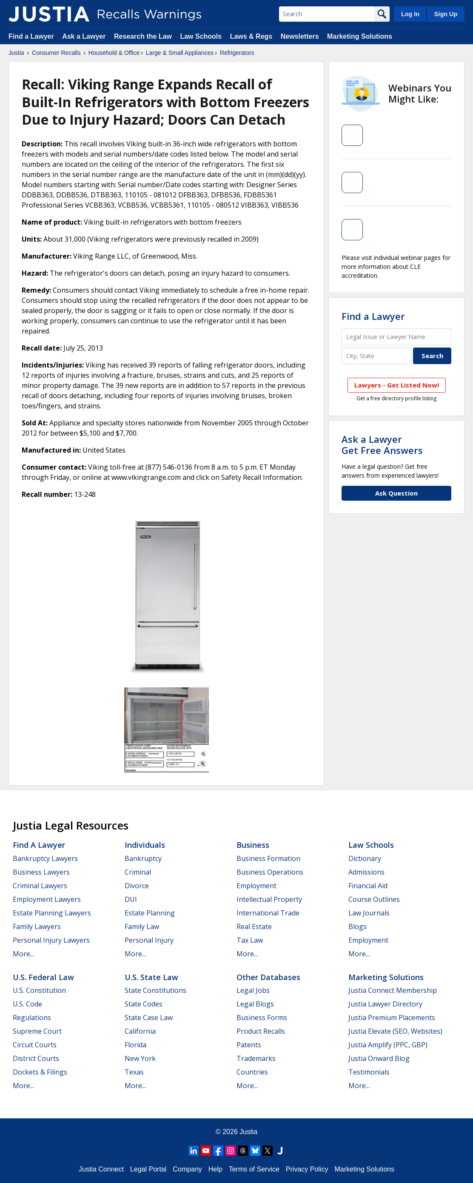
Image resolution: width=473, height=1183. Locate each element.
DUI (131, 899)
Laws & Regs (251, 36)
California (140, 1031)
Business (252, 845)
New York (140, 1058)
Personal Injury (149, 940)
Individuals (145, 845)
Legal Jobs (253, 990)
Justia (16, 52)
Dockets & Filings (40, 1072)
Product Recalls (260, 1031)
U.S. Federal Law (43, 977)
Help (215, 1169)
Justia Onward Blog (379, 1058)
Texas (134, 1072)
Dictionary (364, 858)
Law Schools (201, 36)
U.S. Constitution (39, 990)
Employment (256, 885)
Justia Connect (101, 1169)
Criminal (138, 872)
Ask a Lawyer (85, 36)
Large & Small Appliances (180, 52)
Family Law (142, 926)
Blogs (357, 926)
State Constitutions (155, 990)
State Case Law (149, 1017)
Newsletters (300, 36)
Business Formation (268, 858)
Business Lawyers (41, 872)
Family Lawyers (37, 926)
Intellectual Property (269, 899)
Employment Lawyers (47, 899)
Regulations (32, 1017)
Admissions (366, 872)
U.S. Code (27, 1004)
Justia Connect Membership (392, 990)
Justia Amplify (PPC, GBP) (387, 1044)
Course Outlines (374, 899)
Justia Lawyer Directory (385, 1004)
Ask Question (396, 493)
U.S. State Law (151, 977)
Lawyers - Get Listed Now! (396, 385)
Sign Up (445, 14)
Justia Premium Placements (391, 1017)
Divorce (137, 885)
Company (187, 1169)
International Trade (267, 913)
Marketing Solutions (359, 36)
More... (23, 953)
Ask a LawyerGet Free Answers (382, 444)
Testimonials (369, 1072)
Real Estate (254, 926)
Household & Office (114, 52)
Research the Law (143, 36)
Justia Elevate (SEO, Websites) (395, 1031)
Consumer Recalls (56, 52)
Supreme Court (37, 1031)
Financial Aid (368, 885)
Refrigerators (237, 52)
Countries (252, 1072)
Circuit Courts (35, 1044)
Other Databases (268, 977)
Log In (410, 14)
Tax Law (249, 940)
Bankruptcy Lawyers (45, 858)
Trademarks (256, 1058)
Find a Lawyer (31, 36)
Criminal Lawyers (40, 885)
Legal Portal (148, 1169)
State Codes (143, 1004)
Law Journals (369, 913)
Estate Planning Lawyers (52, 913)
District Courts (36, 1058)
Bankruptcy (143, 858)
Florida (135, 1044)
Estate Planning (150, 913)
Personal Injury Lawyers (51, 940)
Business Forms (261, 1017)
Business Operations (269, 872)
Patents (248, 1044)
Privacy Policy (307, 1169)
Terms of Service (254, 1169)
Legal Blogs (255, 1004)
